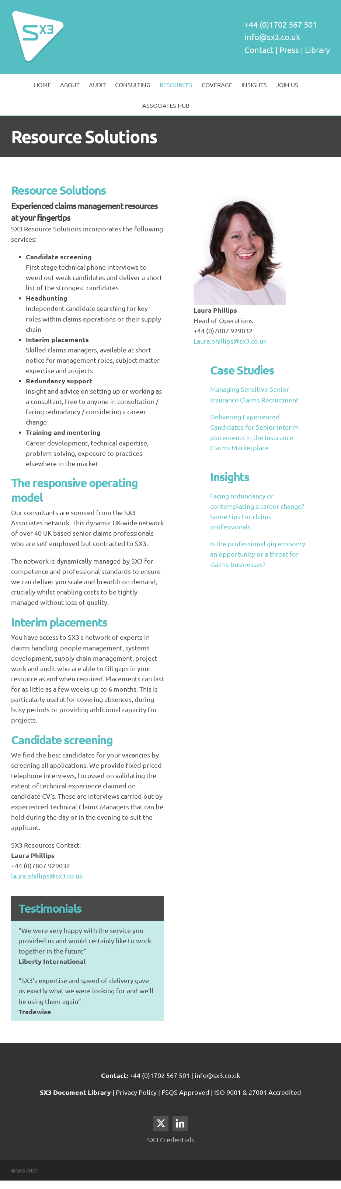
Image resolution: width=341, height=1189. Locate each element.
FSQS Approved (185, 1092)
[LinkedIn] (180, 1123)
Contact (259, 49)
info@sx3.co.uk (272, 37)
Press (289, 49)
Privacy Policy (137, 1092)
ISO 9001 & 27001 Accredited (257, 1092)
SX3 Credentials (170, 1139)
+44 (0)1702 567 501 (159, 1075)
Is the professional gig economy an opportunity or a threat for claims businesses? (257, 554)
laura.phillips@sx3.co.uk (47, 876)
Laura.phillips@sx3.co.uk (230, 341)
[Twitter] (160, 1123)
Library (317, 49)
